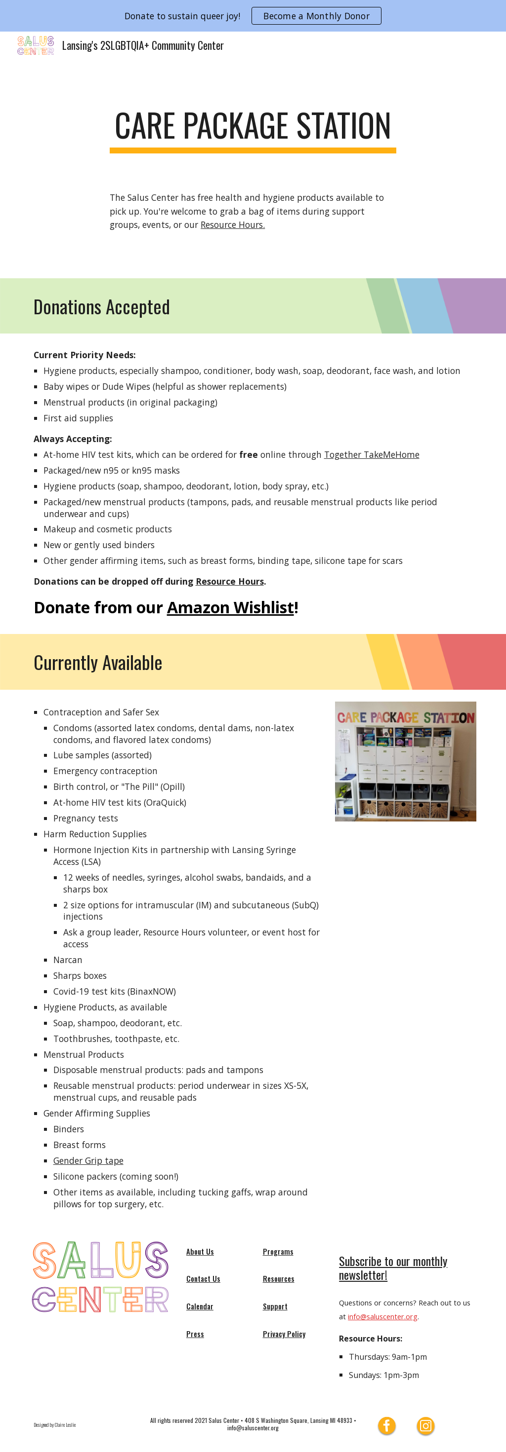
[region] (253, 16)
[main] (253, 129)
